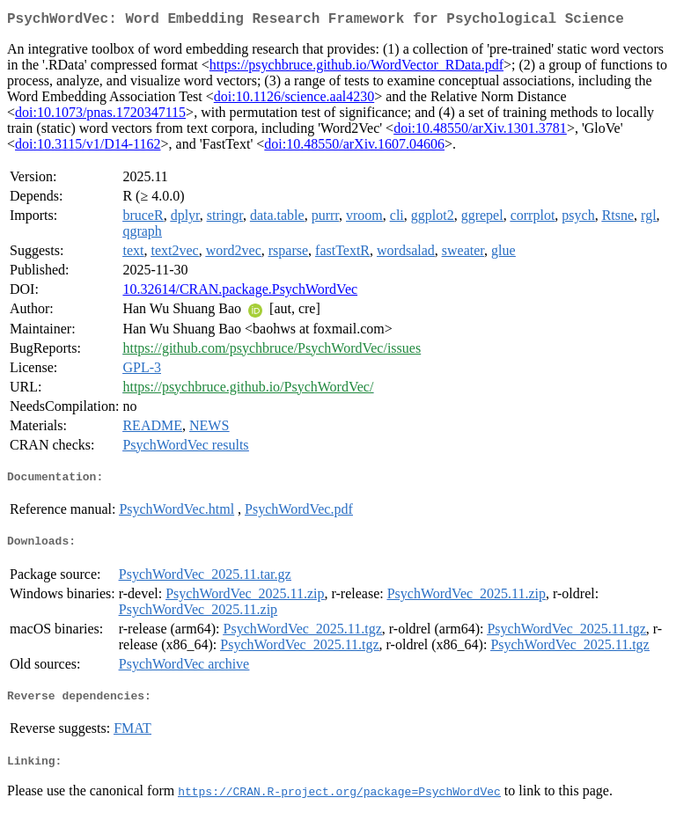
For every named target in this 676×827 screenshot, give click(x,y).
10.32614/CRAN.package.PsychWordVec (239, 292)
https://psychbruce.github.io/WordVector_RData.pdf (356, 68)
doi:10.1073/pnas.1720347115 (100, 115)
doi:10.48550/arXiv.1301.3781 (480, 131)
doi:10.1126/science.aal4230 (294, 99)
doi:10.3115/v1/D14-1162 (87, 147)
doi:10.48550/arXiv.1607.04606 (354, 147)
